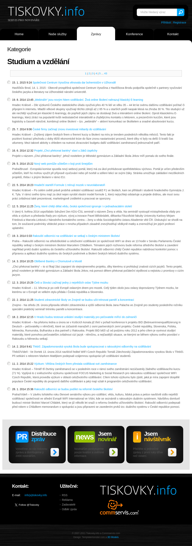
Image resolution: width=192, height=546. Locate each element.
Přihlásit (166, 22)
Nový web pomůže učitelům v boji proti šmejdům (63, 163)
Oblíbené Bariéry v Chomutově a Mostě (58, 261)
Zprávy (96, 34)
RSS (65, 495)
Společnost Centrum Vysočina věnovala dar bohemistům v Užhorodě (74, 82)
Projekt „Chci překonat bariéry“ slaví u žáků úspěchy (65, 150)
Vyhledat (180, 12)
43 (105, 73)
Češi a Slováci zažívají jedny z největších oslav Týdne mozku (71, 282)
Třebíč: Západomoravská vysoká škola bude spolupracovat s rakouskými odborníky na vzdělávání (92, 346)
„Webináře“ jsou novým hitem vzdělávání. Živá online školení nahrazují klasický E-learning (88, 99)
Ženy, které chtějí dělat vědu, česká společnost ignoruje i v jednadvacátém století (83, 206)
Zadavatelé (68, 504)
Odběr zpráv (69, 509)
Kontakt (173, 34)
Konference (134, 34)
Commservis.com (119, 507)
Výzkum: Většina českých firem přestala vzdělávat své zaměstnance (75, 363)
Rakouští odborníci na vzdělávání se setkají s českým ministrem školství (76, 235)
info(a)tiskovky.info (36, 495)
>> (55, 452)
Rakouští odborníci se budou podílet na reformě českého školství (73, 389)
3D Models (113, 537)
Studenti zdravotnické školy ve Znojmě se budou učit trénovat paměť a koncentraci (84, 299)
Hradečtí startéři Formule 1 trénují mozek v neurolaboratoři (69, 185)
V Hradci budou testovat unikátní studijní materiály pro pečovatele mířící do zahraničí (85, 317)
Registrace (179, 22)
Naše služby (58, 34)
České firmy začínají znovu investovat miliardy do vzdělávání (69, 129)
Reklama (67, 499)
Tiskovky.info (47, 12)
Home (19, 34)
